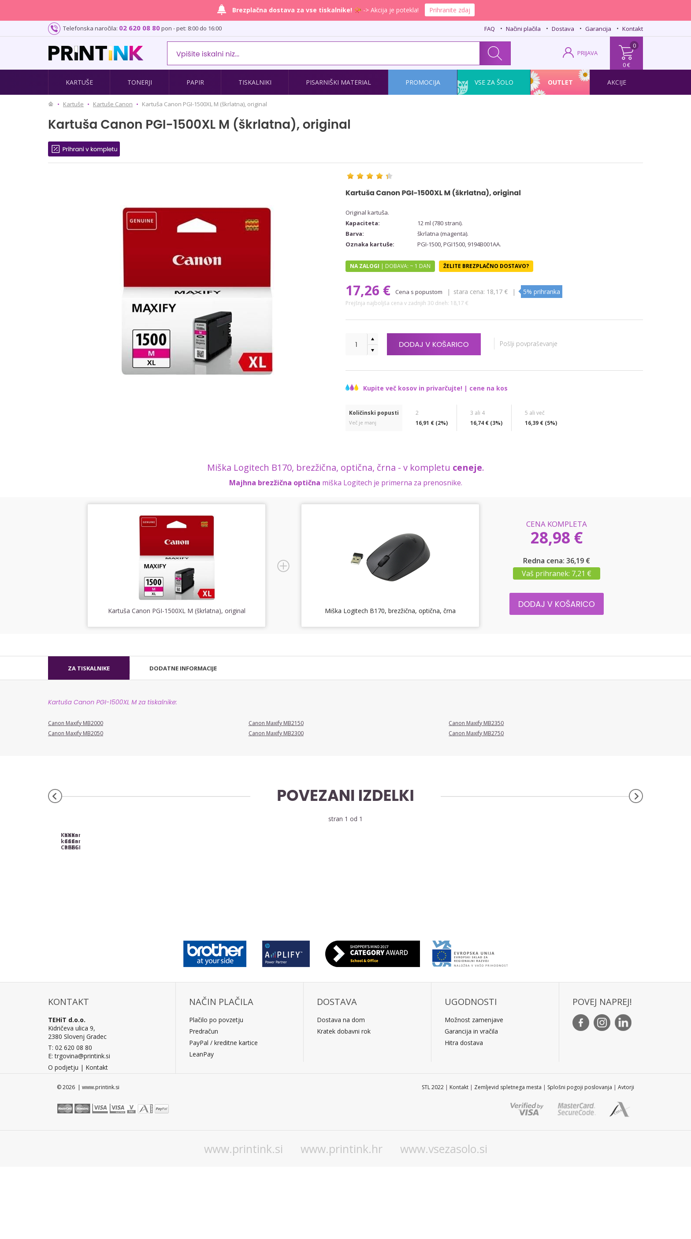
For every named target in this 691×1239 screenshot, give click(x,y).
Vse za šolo (494, 82)
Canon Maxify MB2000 (75, 723)
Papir (195, 82)
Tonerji (139, 82)
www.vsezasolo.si (443, 1220)
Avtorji (626, 1159)
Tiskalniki (254, 82)
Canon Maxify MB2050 (75, 733)
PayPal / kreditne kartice (223, 1115)
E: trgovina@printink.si (79, 1128)
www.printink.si (243, 1220)
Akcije (616, 82)
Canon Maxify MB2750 (476, 733)
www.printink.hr (342, 1220)
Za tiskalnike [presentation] (89, 668)
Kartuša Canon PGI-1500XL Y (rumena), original (569, 910)
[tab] (89, 668)
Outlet (560, 82)
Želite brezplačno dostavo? (486, 266)
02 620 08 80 (139, 27)
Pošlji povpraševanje (542, 343)
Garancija (598, 29)
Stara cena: (470, 291)
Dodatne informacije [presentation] (183, 668)
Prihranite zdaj (449, 10)
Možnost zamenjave (474, 1092)
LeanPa (200, 1126)
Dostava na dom (341, 1092)
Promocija (422, 82)
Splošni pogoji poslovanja (579, 1159)
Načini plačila (523, 29)
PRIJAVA (587, 53)
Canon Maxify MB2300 (276, 733)
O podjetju (63, 1139)
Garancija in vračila (471, 1103)
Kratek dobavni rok (344, 1103)
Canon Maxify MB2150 (276, 723)
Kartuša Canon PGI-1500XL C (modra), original (419, 910)
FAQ (489, 29)
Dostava (563, 29)
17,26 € (370, 290)
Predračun (203, 1103)
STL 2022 (433, 1159)
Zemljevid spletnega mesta (508, 1159)
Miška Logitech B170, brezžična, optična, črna (390, 610)
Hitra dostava (464, 1115)
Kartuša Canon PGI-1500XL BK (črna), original (271, 910)
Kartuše (79, 82)
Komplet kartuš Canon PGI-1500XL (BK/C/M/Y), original (122, 910)
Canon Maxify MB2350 (476, 723)
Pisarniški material (338, 82)
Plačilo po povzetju (216, 1092)
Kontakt (632, 29)
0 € (626, 65)
